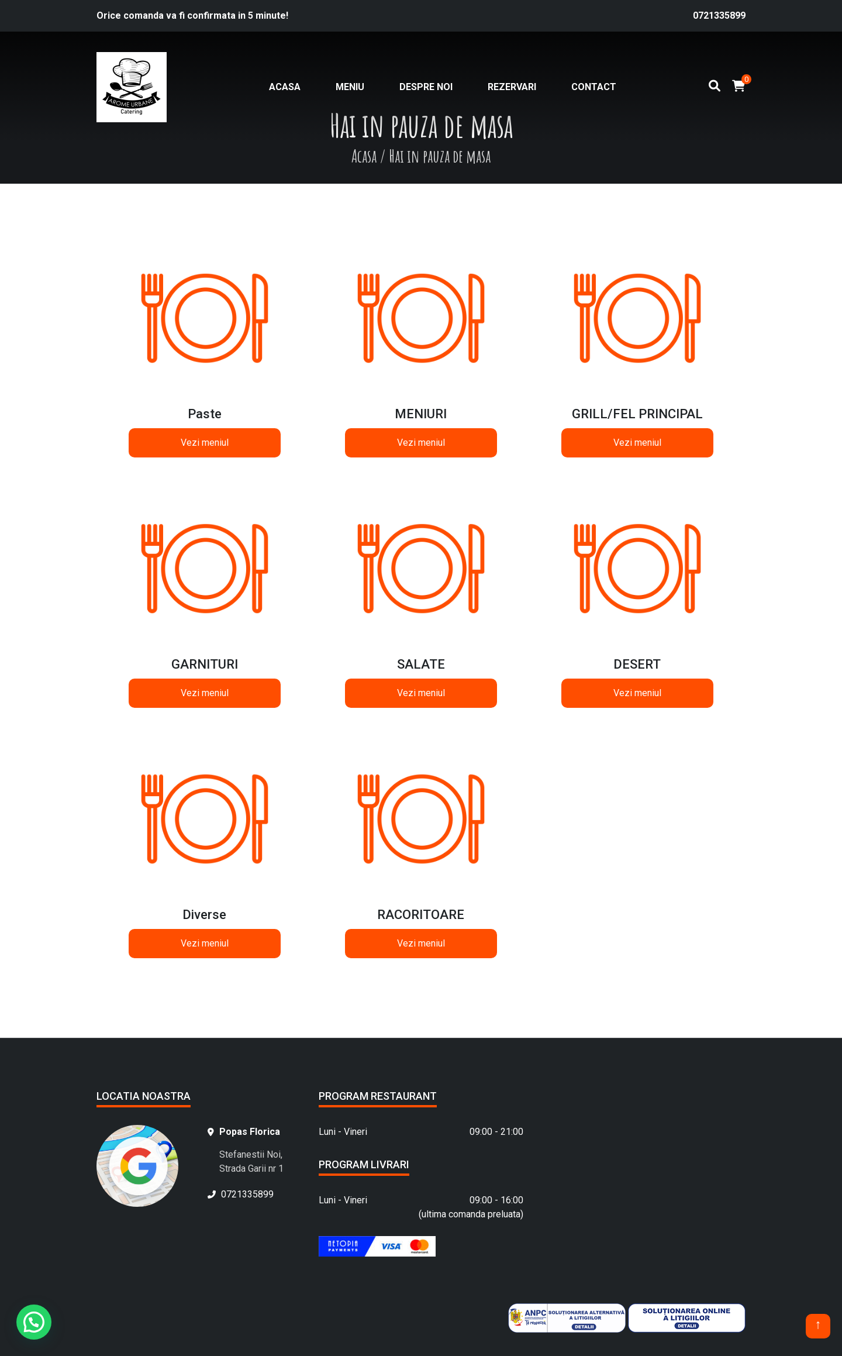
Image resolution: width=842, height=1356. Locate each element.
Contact (593, 86)
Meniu (350, 86)
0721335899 (719, 15)
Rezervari (512, 86)
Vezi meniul (205, 442)
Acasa (285, 86)
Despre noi (426, 86)
